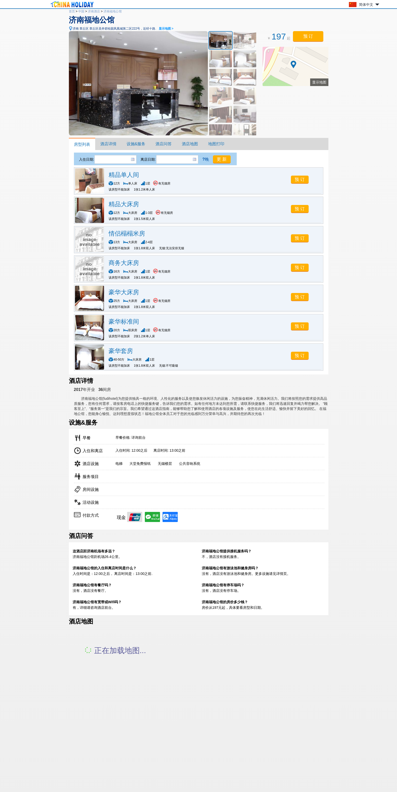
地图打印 (216, 144)
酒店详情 (108, 144)
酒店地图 (190, 144)
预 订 (308, 36)
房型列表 (82, 144)
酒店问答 (163, 144)
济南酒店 (94, 11)
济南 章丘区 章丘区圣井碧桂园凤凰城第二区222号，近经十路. (123, 28)
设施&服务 (136, 144)
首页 (72, 11)
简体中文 (366, 5)
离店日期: (148, 159)
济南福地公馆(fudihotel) (99, 399)
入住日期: (86, 159)
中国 (81, 11)
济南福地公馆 (113, 11)
